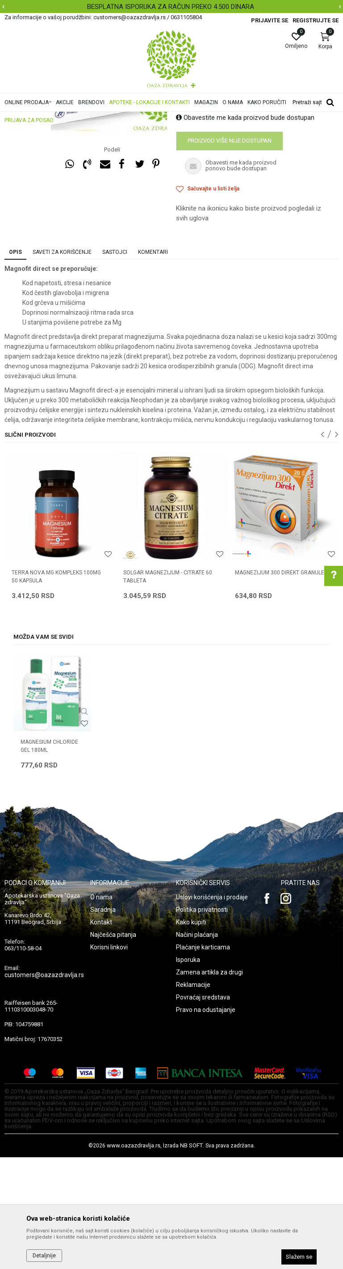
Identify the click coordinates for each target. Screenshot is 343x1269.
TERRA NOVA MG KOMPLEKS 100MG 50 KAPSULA (56, 688)
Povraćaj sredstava (203, 1109)
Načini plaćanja (197, 1046)
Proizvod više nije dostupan (230, 252)
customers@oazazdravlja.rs (44, 1086)
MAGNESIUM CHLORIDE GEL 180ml (49, 858)
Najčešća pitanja (113, 1046)
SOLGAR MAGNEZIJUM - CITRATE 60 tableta (167, 688)
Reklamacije (193, 1096)
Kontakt (101, 1033)
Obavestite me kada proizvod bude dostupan (245, 229)
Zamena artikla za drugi (209, 1084)
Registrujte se (316, 20)
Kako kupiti (191, 1033)
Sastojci (114, 364)
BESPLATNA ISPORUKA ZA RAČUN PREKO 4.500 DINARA (170, 7)
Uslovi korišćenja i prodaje (212, 1008)
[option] (171, 6)
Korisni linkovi (109, 1058)
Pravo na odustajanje (205, 1121)
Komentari (153, 364)
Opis (15, 364)
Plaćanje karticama (203, 1058)
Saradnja (103, 1021)
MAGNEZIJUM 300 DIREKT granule (279, 684)
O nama (101, 1008)
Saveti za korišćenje (62, 364)
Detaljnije (44, 1255)
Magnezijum (191, 155)
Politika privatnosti (202, 1021)
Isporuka (188, 1071)
